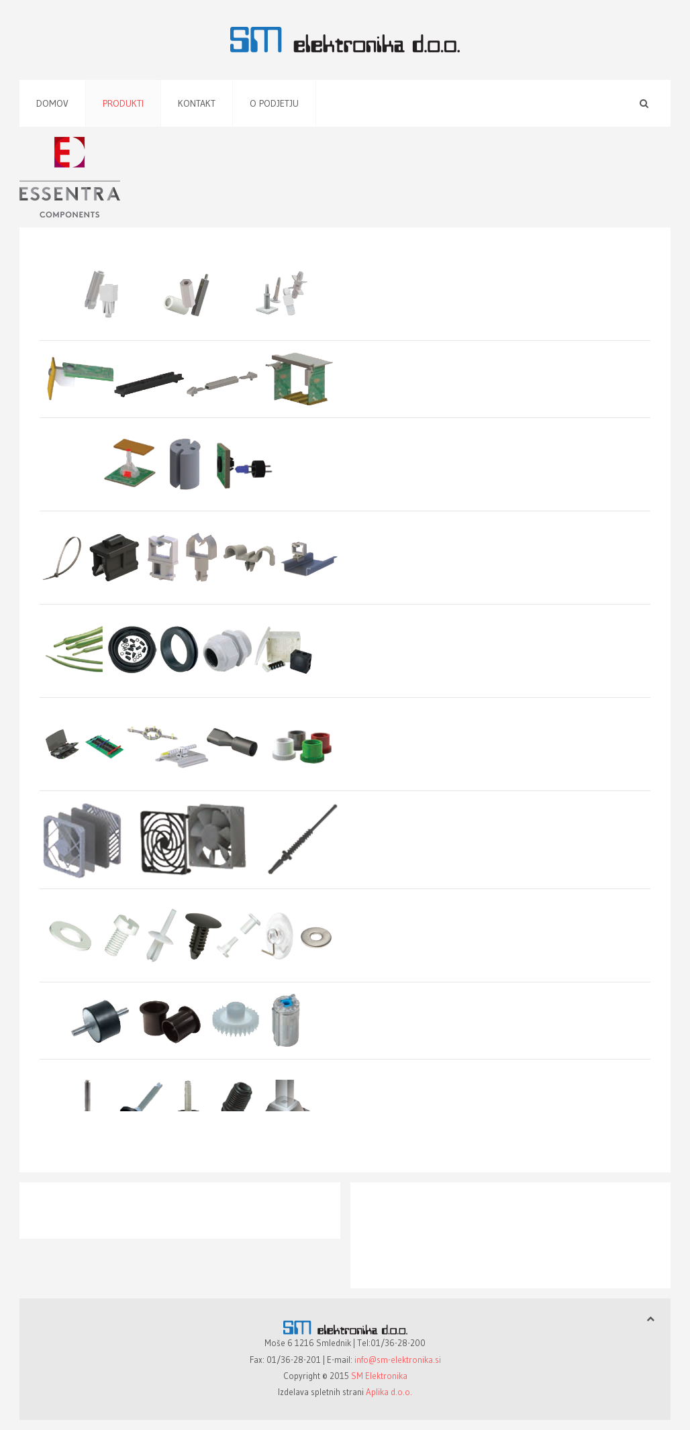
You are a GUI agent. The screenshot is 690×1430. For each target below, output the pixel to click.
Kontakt (196, 103)
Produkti (123, 103)
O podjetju (274, 103)
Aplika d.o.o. (389, 1391)
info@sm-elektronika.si (397, 1359)
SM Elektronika (379, 1375)
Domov (52, 103)
